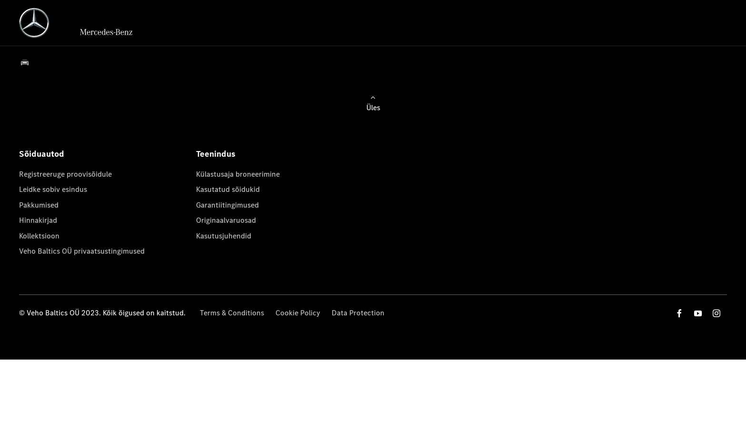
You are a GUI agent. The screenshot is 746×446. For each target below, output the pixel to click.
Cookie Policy (297, 313)
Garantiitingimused (227, 205)
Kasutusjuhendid (223, 236)
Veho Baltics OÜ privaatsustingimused (82, 251)
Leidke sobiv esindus (53, 189)
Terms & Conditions (232, 313)
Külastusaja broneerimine (238, 174)
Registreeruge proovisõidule (65, 174)
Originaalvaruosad (226, 220)
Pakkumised (39, 205)
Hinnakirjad (38, 220)
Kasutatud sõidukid (228, 189)
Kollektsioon (39, 236)
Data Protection (358, 313)
